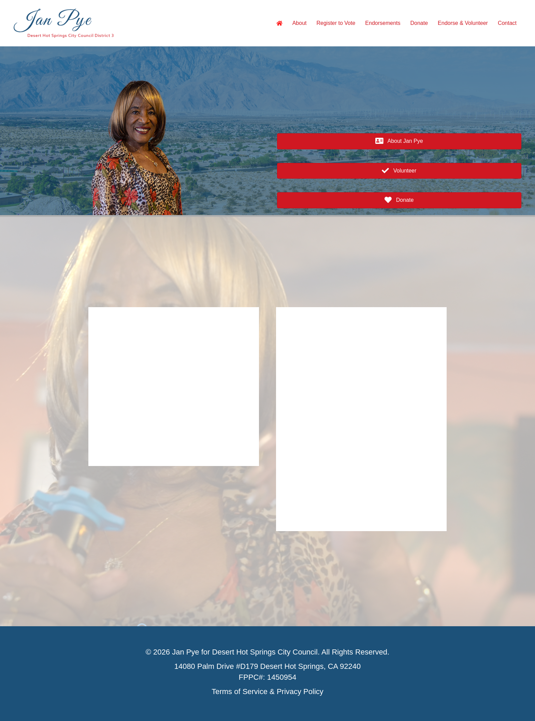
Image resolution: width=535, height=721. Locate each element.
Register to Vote (336, 23)
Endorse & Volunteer (463, 23)
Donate (419, 23)
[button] (399, 141)
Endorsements (382, 23)
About (299, 23)
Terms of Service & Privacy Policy (267, 691)
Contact (507, 23)
